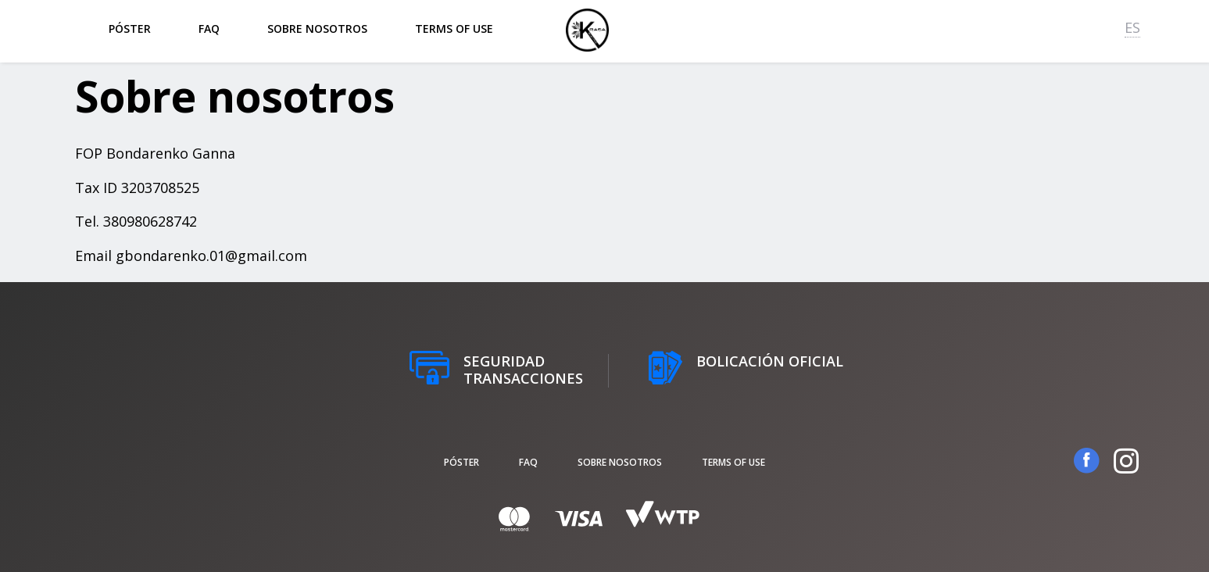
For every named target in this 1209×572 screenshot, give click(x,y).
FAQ (209, 28)
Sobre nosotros (317, 28)
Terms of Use (454, 28)
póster (130, 28)
